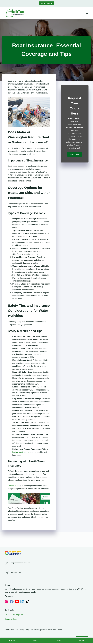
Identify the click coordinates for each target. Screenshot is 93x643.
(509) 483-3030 (16, 572)
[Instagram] (6, 601)
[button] (74, 154)
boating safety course (20, 452)
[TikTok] (27, 601)
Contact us (12, 486)
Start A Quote (46, 3)
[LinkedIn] (22, 601)
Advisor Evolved (56, 630)
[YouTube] (17, 601)
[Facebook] (12, 601)
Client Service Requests (14, 615)
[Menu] (87, 13)
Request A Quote (11, 619)
